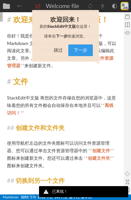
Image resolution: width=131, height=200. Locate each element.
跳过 (58, 50)
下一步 (80, 50)
